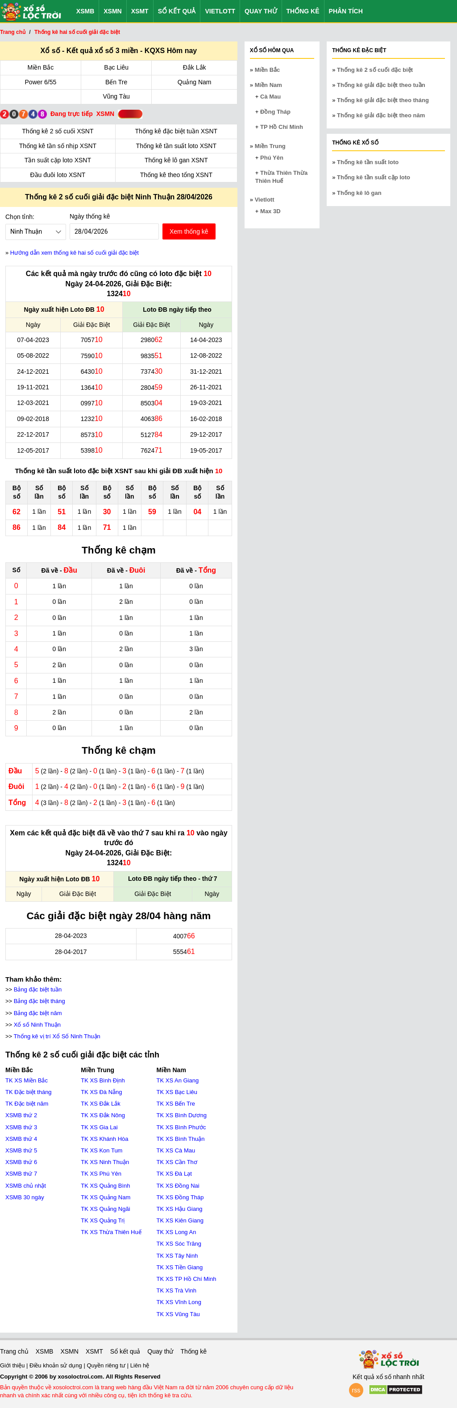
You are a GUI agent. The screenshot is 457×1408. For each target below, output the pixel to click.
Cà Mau (270, 96)
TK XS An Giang (178, 1080)
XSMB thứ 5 (21, 1150)
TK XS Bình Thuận (181, 1138)
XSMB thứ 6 (21, 1162)
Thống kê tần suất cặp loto (373, 177)
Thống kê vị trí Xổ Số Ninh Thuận (57, 1036)
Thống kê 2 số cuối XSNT (57, 131)
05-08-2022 (33, 355)
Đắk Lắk (194, 67)
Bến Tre (116, 82)
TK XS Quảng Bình (105, 1185)
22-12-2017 (33, 434)
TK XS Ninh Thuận (105, 1162)
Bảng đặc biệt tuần (38, 989)
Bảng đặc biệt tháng (39, 1001)
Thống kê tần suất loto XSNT (176, 145)
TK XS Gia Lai (99, 1127)
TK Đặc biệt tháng (28, 1092)
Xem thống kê (189, 231)
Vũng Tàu (116, 96)
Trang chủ (14, 1351)
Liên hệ (139, 1365)
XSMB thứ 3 (21, 1127)
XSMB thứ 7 (21, 1173)
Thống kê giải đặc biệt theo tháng (383, 100)
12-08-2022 (206, 355)
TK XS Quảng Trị (103, 1220)
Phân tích (346, 11)
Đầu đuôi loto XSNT (57, 174)
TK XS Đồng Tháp (180, 1197)
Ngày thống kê (90, 216)
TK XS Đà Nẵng (101, 1092)
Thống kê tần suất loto (368, 162)
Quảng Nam (195, 82)
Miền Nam (268, 85)
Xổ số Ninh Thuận (37, 1024)
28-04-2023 (71, 935)
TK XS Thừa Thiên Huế (111, 1232)
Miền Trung (270, 146)
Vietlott (220, 11)
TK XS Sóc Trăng (179, 1243)
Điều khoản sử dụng (56, 1365)
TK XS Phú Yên (101, 1173)
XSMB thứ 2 (21, 1115)
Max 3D (270, 211)
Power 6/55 (41, 82)
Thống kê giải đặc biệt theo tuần (381, 85)
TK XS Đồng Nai (178, 1185)
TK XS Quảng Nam (105, 1197)
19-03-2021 (206, 402)
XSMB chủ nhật (25, 1185)
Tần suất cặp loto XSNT (58, 160)
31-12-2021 (206, 371)
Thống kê (303, 11)
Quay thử (261, 11)
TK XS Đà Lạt (174, 1173)
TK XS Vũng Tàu (178, 1314)
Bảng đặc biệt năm (38, 1013)
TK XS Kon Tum (101, 1150)
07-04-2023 (33, 339)
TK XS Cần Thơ (177, 1162)
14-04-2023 (206, 339)
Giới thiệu (13, 1365)
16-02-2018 (206, 418)
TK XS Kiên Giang (180, 1220)
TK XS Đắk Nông (103, 1115)
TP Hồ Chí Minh (281, 127)
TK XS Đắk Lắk (100, 1103)
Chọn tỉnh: (19, 216)
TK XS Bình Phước (181, 1127)
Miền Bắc (41, 67)
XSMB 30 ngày (24, 1197)
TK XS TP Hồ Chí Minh (186, 1279)
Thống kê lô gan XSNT (176, 160)
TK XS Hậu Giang (180, 1209)
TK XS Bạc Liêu (177, 1092)
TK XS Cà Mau (176, 1150)
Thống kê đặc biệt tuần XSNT (176, 131)
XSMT (140, 11)
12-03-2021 (33, 402)
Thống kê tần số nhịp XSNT (58, 145)
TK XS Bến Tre (176, 1103)
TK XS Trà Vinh (176, 1290)
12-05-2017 (33, 450)
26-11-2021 (206, 387)
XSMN (112, 11)
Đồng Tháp (275, 111)
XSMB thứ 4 (21, 1138)
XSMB (85, 11)
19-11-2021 (33, 387)
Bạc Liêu (116, 67)
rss (356, 1390)
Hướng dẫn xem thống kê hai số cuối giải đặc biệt (74, 252)
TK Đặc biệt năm (26, 1103)
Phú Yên (271, 157)
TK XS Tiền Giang (180, 1267)
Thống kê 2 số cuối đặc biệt (375, 69)
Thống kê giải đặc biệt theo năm (381, 115)
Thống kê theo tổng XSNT (176, 174)
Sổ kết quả (177, 11)
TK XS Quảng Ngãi (105, 1209)
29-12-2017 (206, 434)
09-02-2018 (33, 418)
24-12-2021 (33, 371)
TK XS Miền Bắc (26, 1080)
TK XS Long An (176, 1232)
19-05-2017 (206, 450)
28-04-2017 (71, 951)
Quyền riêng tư (107, 1365)
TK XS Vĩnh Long (179, 1302)
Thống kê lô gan (359, 193)
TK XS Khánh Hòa (104, 1138)
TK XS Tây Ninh (177, 1255)
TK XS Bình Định (103, 1080)
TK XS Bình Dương (182, 1115)
